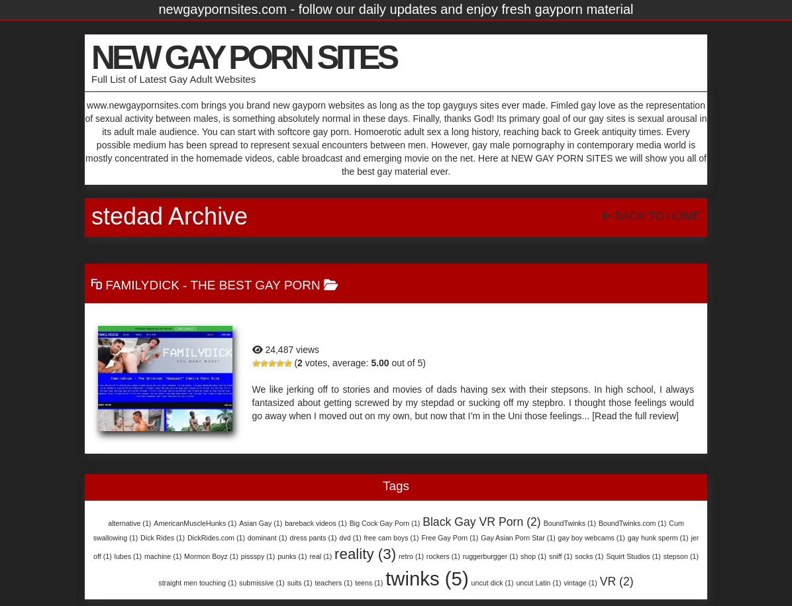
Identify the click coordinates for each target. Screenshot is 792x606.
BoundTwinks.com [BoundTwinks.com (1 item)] (632, 523)
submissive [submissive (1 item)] (262, 583)
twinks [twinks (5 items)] (426, 578)
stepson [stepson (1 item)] (681, 556)
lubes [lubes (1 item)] (128, 556)
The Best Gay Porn (255, 285)
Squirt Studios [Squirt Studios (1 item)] (633, 556)
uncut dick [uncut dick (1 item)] (492, 583)
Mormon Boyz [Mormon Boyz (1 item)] (211, 556)
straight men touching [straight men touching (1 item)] (197, 583)
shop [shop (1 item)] (533, 556)
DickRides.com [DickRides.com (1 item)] (216, 538)
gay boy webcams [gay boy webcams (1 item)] (591, 538)
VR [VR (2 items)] (617, 581)
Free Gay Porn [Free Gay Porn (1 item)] (449, 538)
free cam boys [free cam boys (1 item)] (391, 538)
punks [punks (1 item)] (292, 556)
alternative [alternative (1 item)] (129, 523)
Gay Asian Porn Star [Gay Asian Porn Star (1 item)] (518, 538)
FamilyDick (142, 285)
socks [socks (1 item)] (589, 556)
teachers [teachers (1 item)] (333, 583)
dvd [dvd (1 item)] (351, 538)
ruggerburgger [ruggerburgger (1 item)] (491, 556)
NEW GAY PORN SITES (243, 57)
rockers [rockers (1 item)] (443, 556)
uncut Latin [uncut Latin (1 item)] (538, 583)
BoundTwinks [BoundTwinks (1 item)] (570, 523)
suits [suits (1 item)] (300, 583)
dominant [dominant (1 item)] (267, 538)
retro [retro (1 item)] (411, 556)
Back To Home (651, 216)
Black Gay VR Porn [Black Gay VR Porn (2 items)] (481, 522)
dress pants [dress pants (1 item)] (313, 538)
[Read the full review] (635, 416)
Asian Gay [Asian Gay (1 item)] (260, 523)
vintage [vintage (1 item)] (580, 583)
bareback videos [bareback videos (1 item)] (316, 523)
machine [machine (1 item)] (162, 556)
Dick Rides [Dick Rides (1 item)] (162, 538)
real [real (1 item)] (320, 556)
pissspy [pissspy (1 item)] (258, 556)
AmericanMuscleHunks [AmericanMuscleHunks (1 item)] (195, 523)
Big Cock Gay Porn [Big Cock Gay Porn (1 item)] (385, 523)
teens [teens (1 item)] (369, 583)
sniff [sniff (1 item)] (560, 556)
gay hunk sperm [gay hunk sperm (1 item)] (658, 538)
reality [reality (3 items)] (365, 554)
